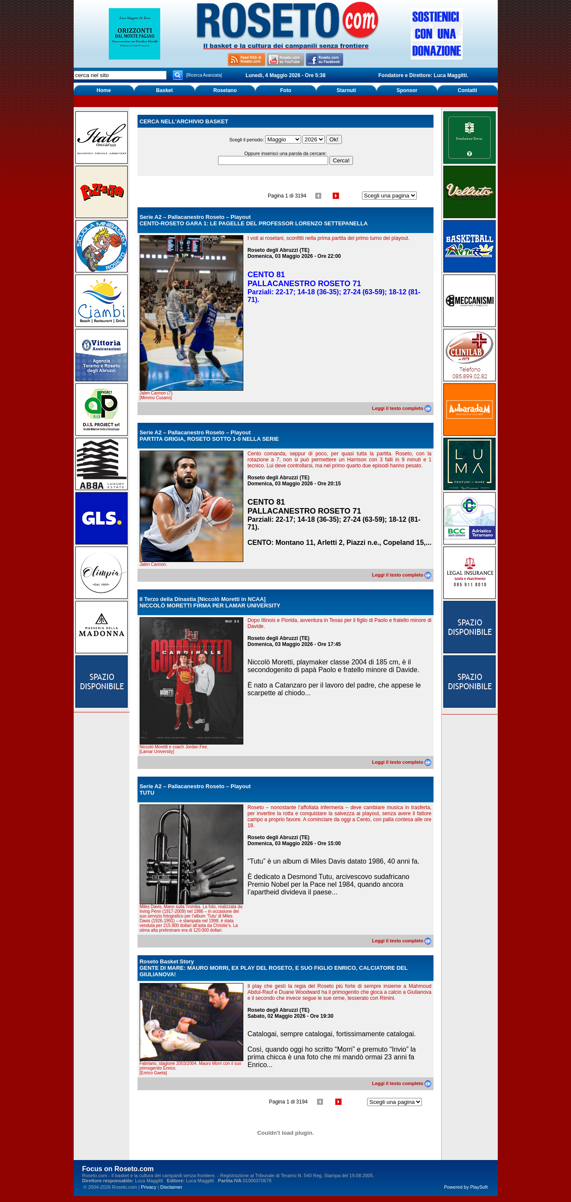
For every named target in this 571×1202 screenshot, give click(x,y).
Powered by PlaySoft (465, 1187)
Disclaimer (171, 1187)
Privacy (148, 1187)
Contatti (467, 90)
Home (104, 90)
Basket (164, 90)
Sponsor (407, 90)
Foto (285, 90)
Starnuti (346, 90)
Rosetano (225, 90)
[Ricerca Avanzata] (204, 75)
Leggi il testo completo (401, 408)
